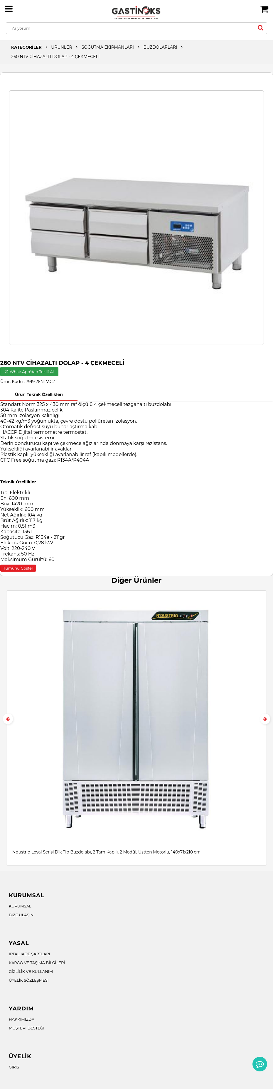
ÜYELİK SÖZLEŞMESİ (29, 980)
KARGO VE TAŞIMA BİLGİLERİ (37, 962)
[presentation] (8, 719)
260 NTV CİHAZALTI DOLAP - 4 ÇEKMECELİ (55, 56)
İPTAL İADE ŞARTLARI (29, 953)
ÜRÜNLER (61, 47)
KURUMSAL (20, 906)
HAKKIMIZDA (21, 1019)
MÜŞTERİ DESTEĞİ (26, 1028)
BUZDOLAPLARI (160, 47)
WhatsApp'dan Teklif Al (29, 371)
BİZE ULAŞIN (21, 914)
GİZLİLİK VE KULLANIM (31, 971)
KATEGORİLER (26, 47)
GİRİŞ (14, 1067)
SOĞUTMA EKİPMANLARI (108, 47)
